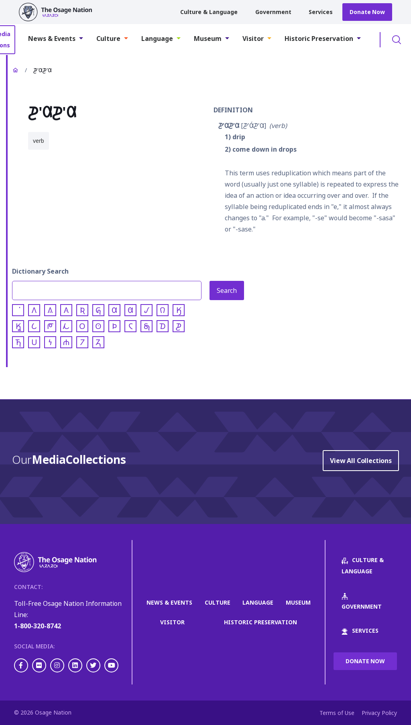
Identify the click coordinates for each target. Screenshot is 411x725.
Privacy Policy (379, 713)
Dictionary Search (40, 271)
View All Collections (361, 460)
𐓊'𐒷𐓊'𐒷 (228, 125)
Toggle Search (396, 39)
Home (15, 70)
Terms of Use (336, 713)
